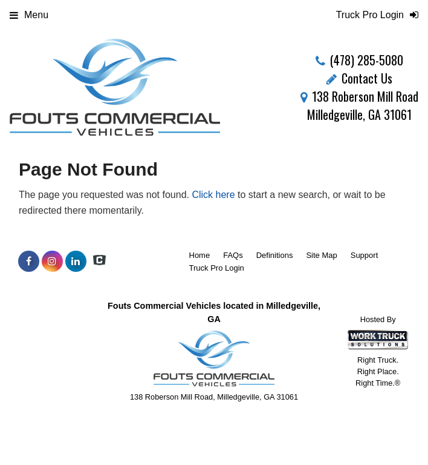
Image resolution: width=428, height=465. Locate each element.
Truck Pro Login (216, 267)
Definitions (274, 255)
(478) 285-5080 (366, 60)
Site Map (321, 255)
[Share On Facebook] (28, 261)
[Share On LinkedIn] (75, 261)
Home (199, 255)
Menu (29, 15)
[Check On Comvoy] (99, 261)
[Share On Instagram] (52, 261)
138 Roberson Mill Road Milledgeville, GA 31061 (359, 105)
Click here (213, 195)
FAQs (233, 255)
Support (364, 255)
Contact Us (359, 78)
